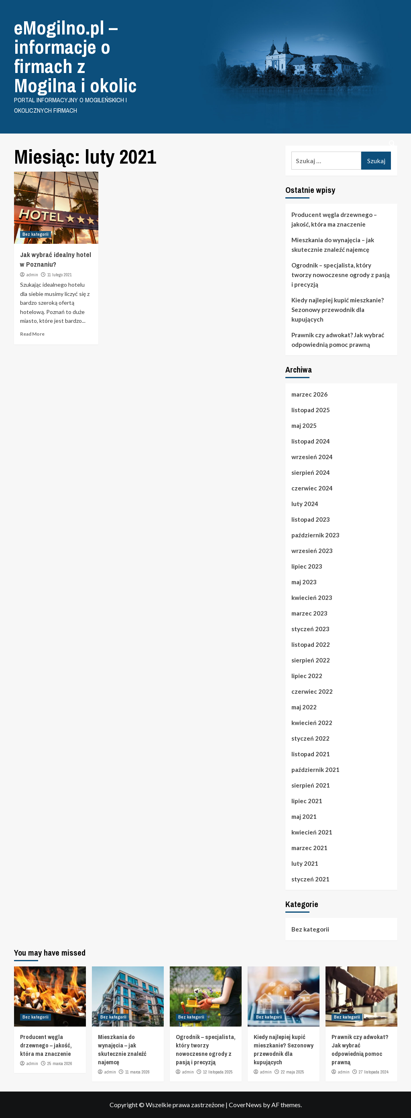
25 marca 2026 (59, 1063)
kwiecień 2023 (311, 597)
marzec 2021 (309, 847)
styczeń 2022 (310, 738)
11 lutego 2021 (59, 274)
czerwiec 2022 (312, 691)
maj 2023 (304, 581)
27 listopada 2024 (374, 1072)
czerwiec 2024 (312, 488)
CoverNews (245, 1104)
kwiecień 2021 (311, 832)
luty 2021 (304, 863)
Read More (32, 334)
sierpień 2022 (310, 660)
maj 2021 (304, 816)
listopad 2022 (310, 644)
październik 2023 (315, 535)
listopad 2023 (310, 519)
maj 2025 (304, 425)
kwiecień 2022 (311, 722)
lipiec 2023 (306, 566)
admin (32, 274)
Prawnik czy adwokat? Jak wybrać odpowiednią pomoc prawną (337, 339)
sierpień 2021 (310, 785)
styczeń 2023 (310, 628)
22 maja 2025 (292, 1072)
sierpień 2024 (310, 472)
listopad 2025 (310, 409)
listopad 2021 (310, 753)
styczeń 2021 (310, 879)
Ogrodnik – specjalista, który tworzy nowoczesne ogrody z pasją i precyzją (340, 274)
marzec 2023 (309, 613)
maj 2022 (304, 707)
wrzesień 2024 (312, 456)
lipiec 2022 (306, 675)
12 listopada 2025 (218, 1072)
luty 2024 (304, 503)
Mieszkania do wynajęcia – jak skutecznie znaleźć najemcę (332, 244)
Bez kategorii (35, 234)
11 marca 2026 (137, 1072)
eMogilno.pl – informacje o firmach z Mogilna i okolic (75, 56)
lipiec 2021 (306, 800)
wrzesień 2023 (312, 550)
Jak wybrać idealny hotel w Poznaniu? (55, 259)
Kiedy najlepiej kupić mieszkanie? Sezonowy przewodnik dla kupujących (337, 309)
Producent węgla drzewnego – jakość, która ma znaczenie (334, 219)
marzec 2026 (309, 394)
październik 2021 (315, 769)
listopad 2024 (310, 441)
